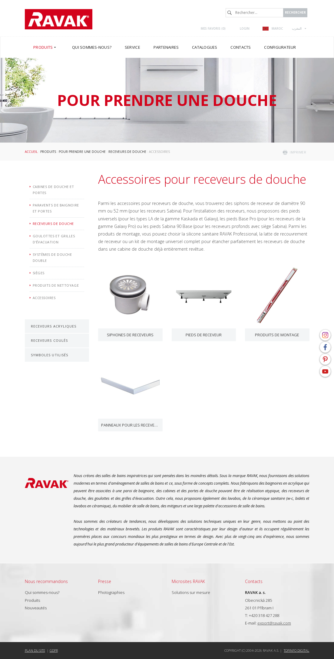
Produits (48, 152)
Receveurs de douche (127, 152)
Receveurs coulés (49, 340)
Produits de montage (277, 335)
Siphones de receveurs (130, 335)
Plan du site (35, 650)
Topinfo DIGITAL (296, 650)
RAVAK (58, 19)
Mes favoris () (213, 28)
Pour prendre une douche (82, 152)
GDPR (54, 650)
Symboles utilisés (49, 355)
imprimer (298, 152)
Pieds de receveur (204, 335)
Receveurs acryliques (54, 326)
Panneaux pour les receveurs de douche (130, 425)
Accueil (31, 152)
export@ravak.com (274, 623)
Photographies (111, 592)
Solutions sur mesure (191, 592)
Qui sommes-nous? (42, 592)
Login (245, 28)
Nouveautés (36, 608)
